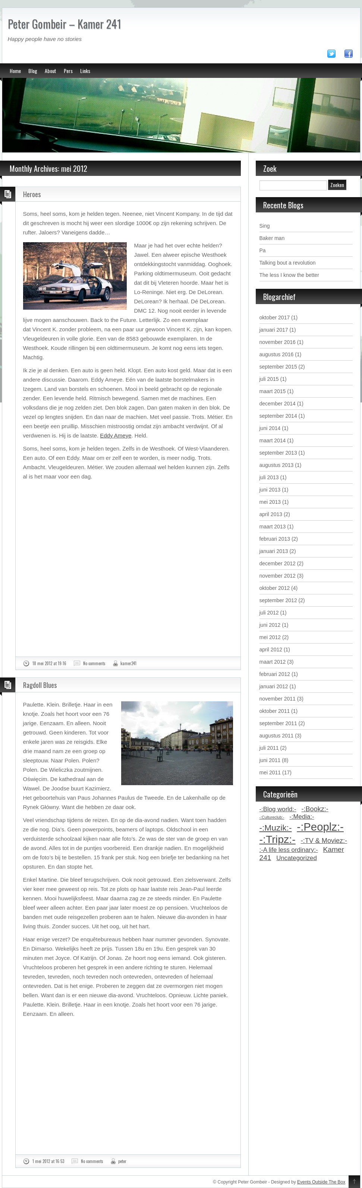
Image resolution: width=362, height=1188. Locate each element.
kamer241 (128, 663)
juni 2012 (270, 625)
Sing (264, 226)
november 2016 (277, 342)
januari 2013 (273, 551)
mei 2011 (270, 772)
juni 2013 (270, 490)
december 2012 (277, 563)
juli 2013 (269, 477)
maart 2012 (272, 662)
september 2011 (278, 723)
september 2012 (278, 600)
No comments (94, 663)
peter (122, 1161)
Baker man (272, 238)
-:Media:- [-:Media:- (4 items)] (301, 816)
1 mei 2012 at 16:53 (48, 1161)
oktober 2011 (274, 711)
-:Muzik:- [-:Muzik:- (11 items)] (275, 827)
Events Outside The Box (321, 1182)
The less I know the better (289, 275)
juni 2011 (270, 760)
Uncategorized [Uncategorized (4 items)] (296, 858)
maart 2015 (272, 391)
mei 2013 (270, 502)
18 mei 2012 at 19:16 (49, 663)
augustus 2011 (276, 736)
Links (85, 71)
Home (15, 71)
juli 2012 (269, 613)
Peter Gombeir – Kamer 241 (64, 23)
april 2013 (271, 514)
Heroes (32, 194)
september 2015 (278, 367)
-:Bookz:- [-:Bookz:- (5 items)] (315, 809)
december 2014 (277, 404)
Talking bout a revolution (287, 263)
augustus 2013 (276, 465)
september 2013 (278, 453)
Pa (262, 250)
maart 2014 (272, 440)
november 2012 (277, 576)
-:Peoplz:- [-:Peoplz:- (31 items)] (320, 827)
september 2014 (278, 416)
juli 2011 (269, 748)
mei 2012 (270, 637)
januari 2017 (273, 330)
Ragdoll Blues (40, 685)
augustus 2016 (276, 354)
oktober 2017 (274, 317)
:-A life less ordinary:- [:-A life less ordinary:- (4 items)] (288, 849)
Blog (32, 71)
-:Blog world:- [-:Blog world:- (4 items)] (277, 809)
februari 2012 (274, 674)
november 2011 (277, 699)
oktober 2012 (274, 588)
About (50, 71)
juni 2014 (270, 428)
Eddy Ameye (115, 435)
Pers (68, 71)
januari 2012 (273, 686)
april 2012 (271, 650)
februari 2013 (274, 539)
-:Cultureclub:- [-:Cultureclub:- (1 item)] (271, 817)
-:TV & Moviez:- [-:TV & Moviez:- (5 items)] (324, 840)
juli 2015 (269, 379)
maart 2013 (272, 527)
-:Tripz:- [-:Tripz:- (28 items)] (277, 839)
